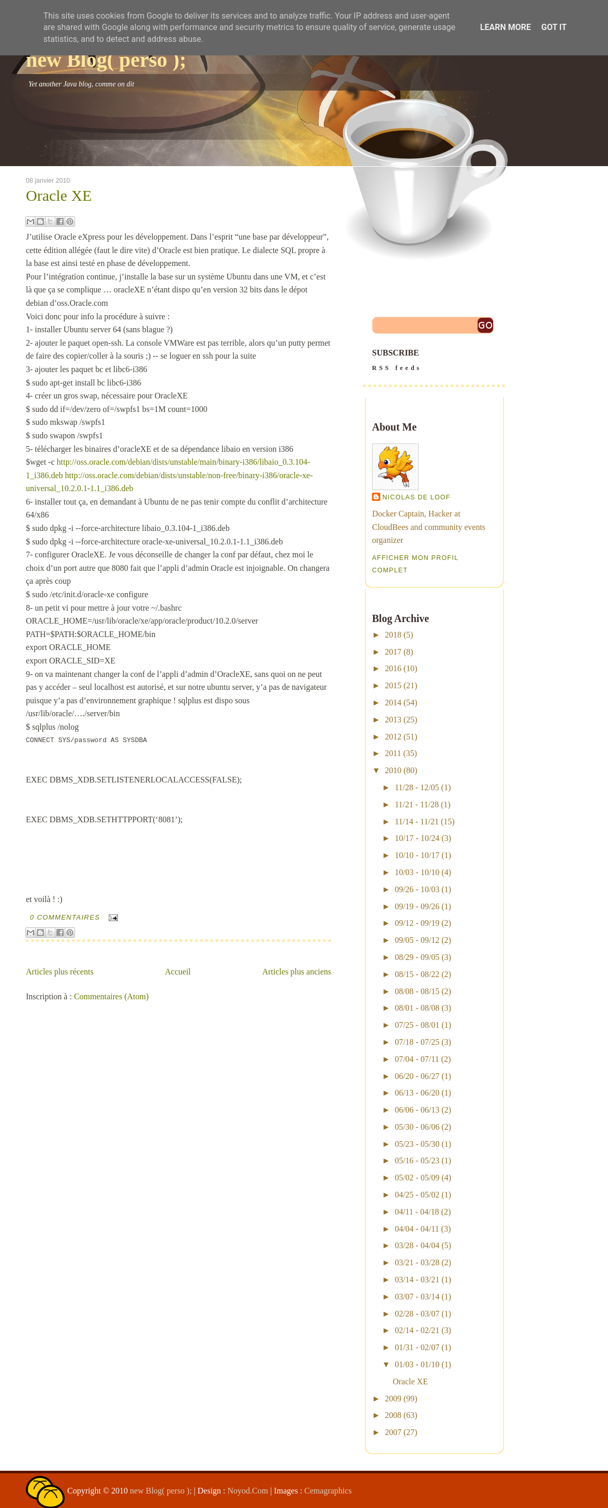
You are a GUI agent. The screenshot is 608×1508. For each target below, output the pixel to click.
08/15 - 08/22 (417, 974)
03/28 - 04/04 (417, 1245)
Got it (554, 27)
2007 (393, 1432)
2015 (393, 685)
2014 (393, 702)
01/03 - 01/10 (417, 1364)
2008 (393, 1415)
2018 (393, 634)
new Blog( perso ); (106, 59)
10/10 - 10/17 (417, 855)
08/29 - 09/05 (417, 957)
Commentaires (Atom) (111, 996)
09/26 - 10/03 (417, 889)
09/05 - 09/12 (417, 940)
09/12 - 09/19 (417, 923)
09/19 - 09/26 (417, 906)
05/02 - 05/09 (417, 1177)
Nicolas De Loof (416, 497)
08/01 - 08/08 (417, 1007)
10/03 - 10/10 (417, 872)
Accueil (178, 971)
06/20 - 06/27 (417, 1076)
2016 (393, 668)
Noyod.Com (248, 1490)
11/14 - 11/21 (417, 821)
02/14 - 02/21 (417, 1330)
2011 (393, 753)
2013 (393, 719)
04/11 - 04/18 (417, 1211)
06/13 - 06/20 (417, 1092)
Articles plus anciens (296, 971)
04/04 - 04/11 (417, 1228)
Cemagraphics (328, 1490)
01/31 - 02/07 (417, 1347)
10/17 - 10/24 (417, 838)
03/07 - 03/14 (417, 1296)
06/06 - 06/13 (417, 1109)
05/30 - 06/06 (417, 1126)
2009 (393, 1398)
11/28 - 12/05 (417, 787)
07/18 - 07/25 (417, 1042)
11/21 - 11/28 (417, 804)
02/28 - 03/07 (417, 1313)
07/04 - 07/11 (417, 1059)
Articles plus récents (60, 971)
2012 (393, 736)
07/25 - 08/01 (417, 1025)
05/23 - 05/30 (417, 1144)
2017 (393, 651)
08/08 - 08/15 (417, 991)
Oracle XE (59, 195)
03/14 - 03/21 (417, 1279)
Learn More (505, 27)
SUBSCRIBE (434, 361)
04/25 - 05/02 (417, 1194)
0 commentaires (65, 917)
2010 (393, 770)
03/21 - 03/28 (417, 1262)
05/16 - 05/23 (417, 1160)
